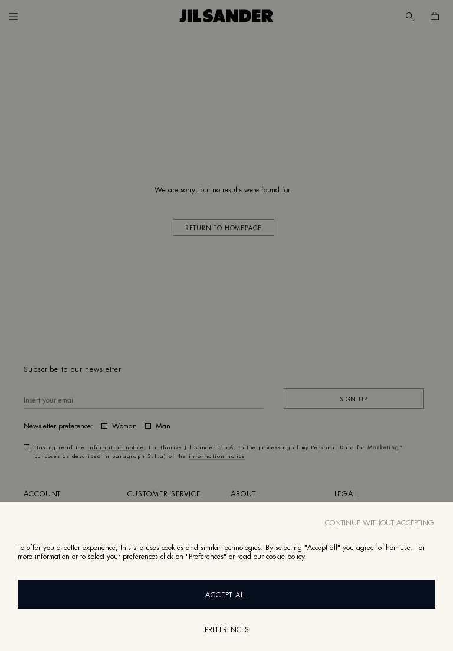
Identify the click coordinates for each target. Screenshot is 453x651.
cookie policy (285, 556)
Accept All (226, 594)
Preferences (227, 629)
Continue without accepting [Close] (379, 522)
